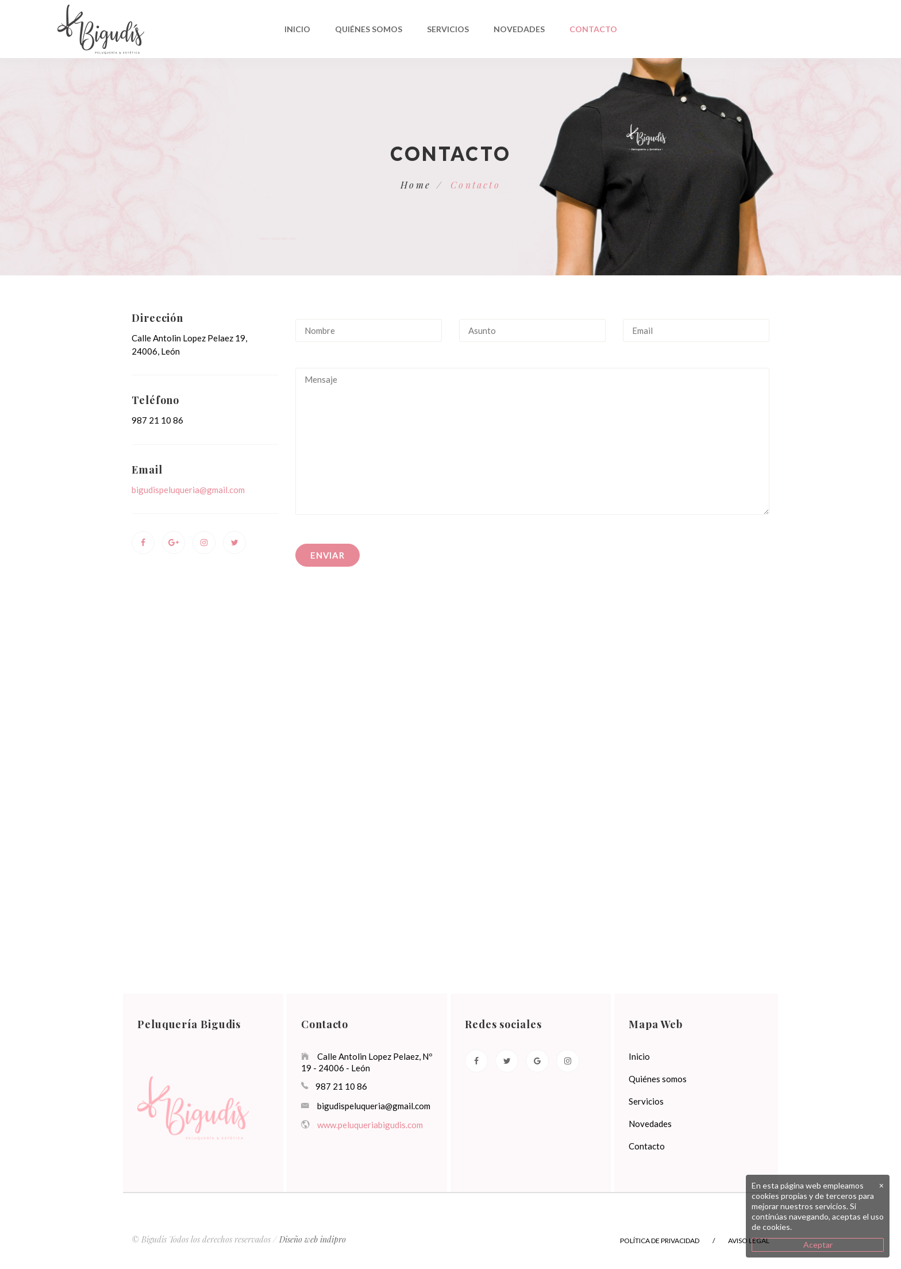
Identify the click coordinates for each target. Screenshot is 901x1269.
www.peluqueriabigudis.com (370, 1125)
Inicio (297, 29)
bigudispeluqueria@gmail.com (188, 489)
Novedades (519, 29)
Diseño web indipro (312, 1239)
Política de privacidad (659, 1240)
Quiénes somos (368, 29)
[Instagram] (567, 1060)
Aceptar (818, 1244)
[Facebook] (476, 1060)
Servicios (448, 29)
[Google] (537, 1060)
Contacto (593, 29)
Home (416, 185)
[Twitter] (506, 1060)
